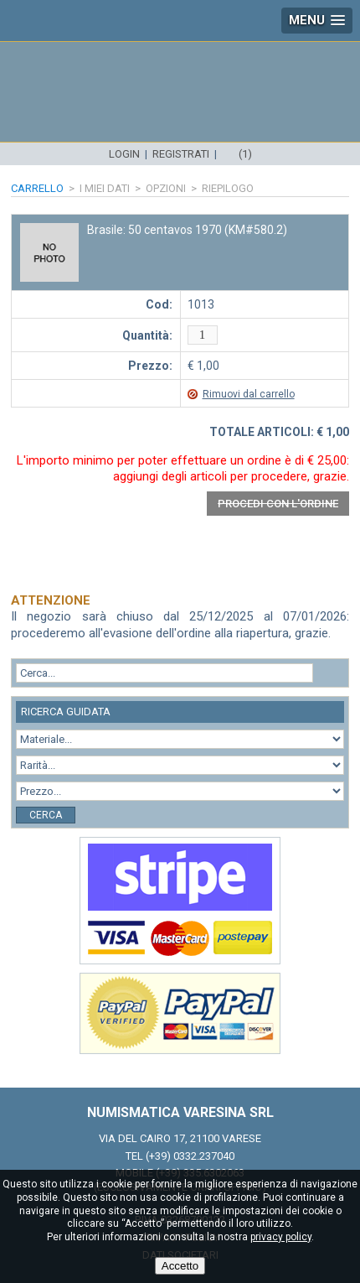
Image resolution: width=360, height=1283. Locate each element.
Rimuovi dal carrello (249, 394)
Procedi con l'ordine (278, 503)
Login (124, 154)
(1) (245, 154)
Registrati (180, 154)
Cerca (45, 815)
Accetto (180, 1266)
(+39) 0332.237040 (190, 1156)
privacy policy (280, 1237)
